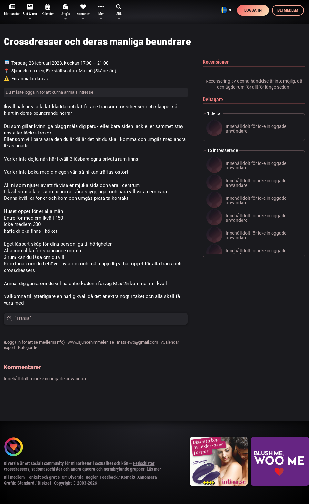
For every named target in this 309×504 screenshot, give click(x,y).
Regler (92, 477)
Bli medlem (287, 10)
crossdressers (16, 469)
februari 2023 (48, 63)
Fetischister (143, 463)
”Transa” (23, 318)
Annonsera (147, 477)
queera (88, 469)
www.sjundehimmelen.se (91, 342)
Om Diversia (73, 477)
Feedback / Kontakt (117, 477)
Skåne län (105, 70)
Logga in (253, 10)
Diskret (44, 483)
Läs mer (154, 469)
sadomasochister (46, 469)
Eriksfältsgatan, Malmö (69, 70)
